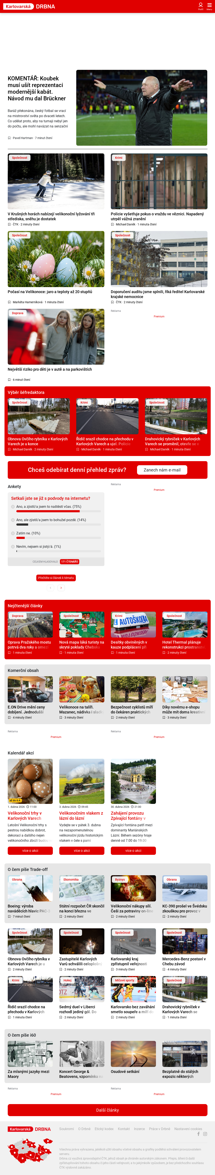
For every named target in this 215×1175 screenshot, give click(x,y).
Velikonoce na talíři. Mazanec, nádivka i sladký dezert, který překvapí (81, 709)
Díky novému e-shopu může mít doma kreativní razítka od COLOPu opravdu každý (183, 709)
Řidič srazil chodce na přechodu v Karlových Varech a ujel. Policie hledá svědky (104, 441)
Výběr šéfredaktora (26, 392)
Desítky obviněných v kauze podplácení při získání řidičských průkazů (133, 644)
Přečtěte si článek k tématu (56, 578)
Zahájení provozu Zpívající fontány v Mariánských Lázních (131, 818)
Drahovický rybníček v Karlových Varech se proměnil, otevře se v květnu (172, 441)
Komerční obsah (23, 670)
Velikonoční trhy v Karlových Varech (25, 816)
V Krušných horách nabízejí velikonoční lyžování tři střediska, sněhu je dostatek (51, 216)
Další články (107, 1110)
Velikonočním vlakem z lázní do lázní (81, 816)
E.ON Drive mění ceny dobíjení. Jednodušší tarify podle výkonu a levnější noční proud (26, 709)
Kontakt (124, 1129)
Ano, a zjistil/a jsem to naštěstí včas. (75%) (48, 507)
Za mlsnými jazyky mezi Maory (28, 1074)
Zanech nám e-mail (162, 470)
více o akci (30, 851)
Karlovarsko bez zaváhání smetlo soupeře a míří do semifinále (133, 1009)
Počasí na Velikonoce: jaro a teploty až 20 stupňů (50, 291)
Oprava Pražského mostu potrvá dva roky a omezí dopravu (29, 644)
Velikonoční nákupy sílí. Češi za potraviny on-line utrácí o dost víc (132, 908)
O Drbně (84, 1129)
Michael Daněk (125, 224)
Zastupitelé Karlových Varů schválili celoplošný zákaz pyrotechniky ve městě (80, 961)
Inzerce (139, 1129)
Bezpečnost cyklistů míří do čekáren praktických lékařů (132, 709)
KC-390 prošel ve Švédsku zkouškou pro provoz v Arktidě (184, 908)
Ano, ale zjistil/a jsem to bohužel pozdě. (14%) (51, 520)
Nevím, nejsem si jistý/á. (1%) (38, 547)
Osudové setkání (125, 1071)
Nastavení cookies (188, 1129)
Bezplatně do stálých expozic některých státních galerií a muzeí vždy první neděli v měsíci (184, 1074)
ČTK (15, 224)
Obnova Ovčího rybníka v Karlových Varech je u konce (38, 441)
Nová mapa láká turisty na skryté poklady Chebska (81, 644)
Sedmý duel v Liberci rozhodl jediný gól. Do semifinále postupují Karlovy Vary (77, 1009)
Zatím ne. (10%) (28, 533)
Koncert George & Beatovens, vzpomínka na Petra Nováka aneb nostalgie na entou (81, 1074)
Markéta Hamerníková (28, 302)
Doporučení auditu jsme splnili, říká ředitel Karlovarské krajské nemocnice (158, 294)
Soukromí (66, 1129)
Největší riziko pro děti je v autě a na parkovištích (50, 369)
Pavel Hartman (23, 138)
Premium (159, 316)
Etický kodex (104, 1129)
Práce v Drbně (159, 1129)
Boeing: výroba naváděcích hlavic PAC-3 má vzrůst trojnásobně (29, 908)
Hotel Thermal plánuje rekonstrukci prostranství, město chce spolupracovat (184, 644)
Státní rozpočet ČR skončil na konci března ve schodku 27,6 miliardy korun (81, 908)
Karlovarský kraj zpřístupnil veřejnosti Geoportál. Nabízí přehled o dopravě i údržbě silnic (133, 961)
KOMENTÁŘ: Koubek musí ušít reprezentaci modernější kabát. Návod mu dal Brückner (37, 88)
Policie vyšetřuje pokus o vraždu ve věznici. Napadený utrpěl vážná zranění (157, 216)
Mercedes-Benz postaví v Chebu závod (184, 961)
